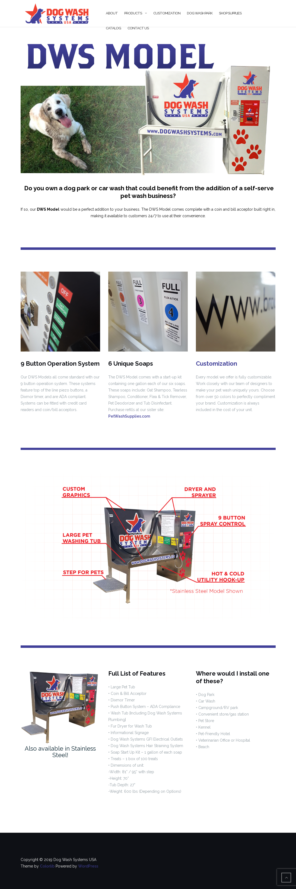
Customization (166, 13)
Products (133, 13)
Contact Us (138, 28)
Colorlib (47, 866)
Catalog (113, 28)
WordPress (88, 866)
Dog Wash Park (199, 13)
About (112, 13)
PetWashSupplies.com (129, 416)
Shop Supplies (230, 13)
